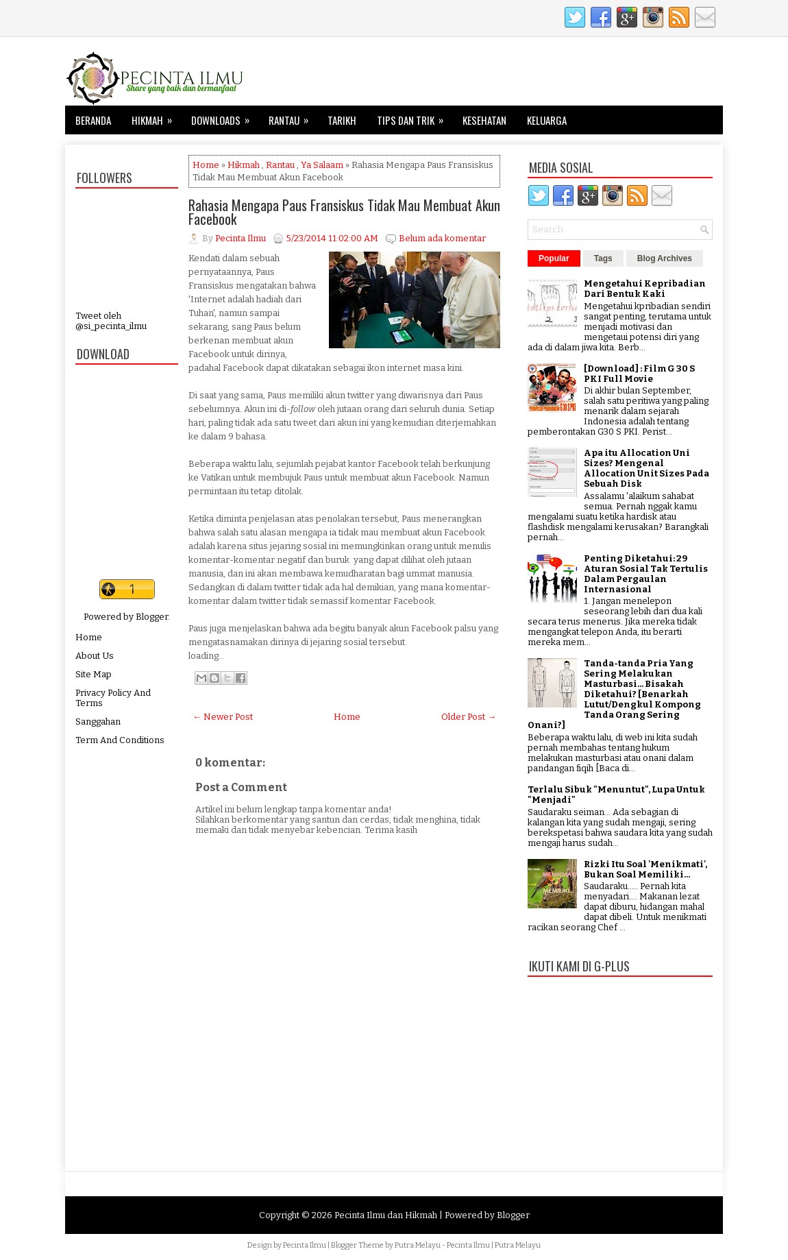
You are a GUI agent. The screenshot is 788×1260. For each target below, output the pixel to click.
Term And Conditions (119, 740)
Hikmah (156, 117)
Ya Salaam (322, 165)
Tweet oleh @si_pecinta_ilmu (111, 321)
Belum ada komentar (442, 238)
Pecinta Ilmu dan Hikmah (385, 1215)
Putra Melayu (418, 1245)
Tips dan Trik (414, 117)
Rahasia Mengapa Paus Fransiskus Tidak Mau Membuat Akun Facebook (344, 212)
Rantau (293, 117)
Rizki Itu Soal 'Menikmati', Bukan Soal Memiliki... (645, 869)
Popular (554, 258)
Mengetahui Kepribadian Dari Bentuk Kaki (645, 288)
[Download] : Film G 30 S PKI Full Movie (639, 373)
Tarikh (342, 120)
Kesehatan (484, 120)
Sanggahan (98, 721)
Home (88, 637)
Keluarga (547, 120)
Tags (603, 258)
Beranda (93, 120)
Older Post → (468, 717)
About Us (94, 656)
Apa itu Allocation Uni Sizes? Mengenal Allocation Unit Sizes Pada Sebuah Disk (646, 468)
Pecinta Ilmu (304, 1245)
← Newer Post (223, 717)
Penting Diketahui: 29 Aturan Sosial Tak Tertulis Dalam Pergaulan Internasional (646, 573)
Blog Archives (664, 258)
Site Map (93, 674)
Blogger (152, 616)
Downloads (224, 117)
